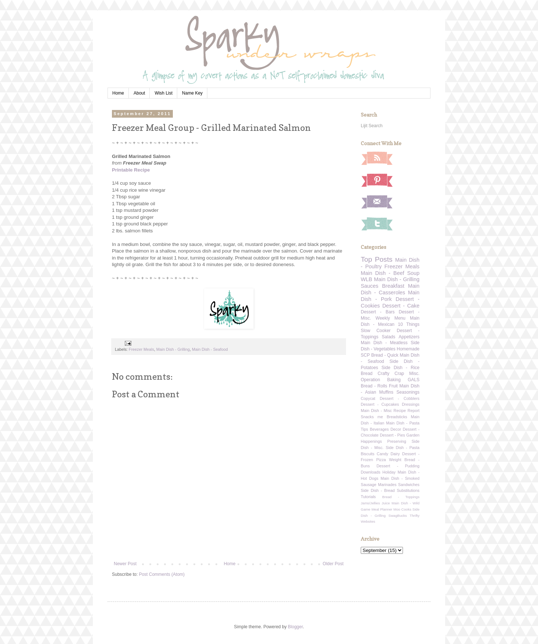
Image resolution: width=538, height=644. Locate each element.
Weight (395, 459)
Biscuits (367, 454)
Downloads (370, 472)
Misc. (414, 373)
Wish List (163, 93)
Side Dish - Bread (378, 490)
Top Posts (376, 259)
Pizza (381, 459)
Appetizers (409, 336)
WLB (366, 279)
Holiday (389, 472)
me (380, 417)
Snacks (367, 417)
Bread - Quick (384, 355)
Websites (368, 521)
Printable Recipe (131, 170)
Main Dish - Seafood (210, 349)
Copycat (368, 398)
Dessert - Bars (378, 311)
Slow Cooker (375, 330)
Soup (413, 273)
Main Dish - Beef (382, 273)
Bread (366, 373)
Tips (364, 429)
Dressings (410, 404)
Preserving (396, 441)
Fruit (393, 386)
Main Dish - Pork (390, 296)
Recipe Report (406, 410)
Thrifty (414, 516)
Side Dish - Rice (400, 367)
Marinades (387, 484)
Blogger (295, 626)
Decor (395, 429)
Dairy (395, 454)
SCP (365, 355)
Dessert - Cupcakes (380, 404)
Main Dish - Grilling (173, 349)
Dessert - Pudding (398, 466)
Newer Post (125, 563)
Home (118, 93)
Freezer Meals (141, 349)
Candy (382, 454)
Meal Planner (381, 509)
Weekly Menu (390, 318)
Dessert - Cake (400, 306)
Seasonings (407, 392)
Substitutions (408, 490)
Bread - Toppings (400, 497)
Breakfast (393, 286)
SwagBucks (397, 516)
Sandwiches (408, 484)
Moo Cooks (402, 509)
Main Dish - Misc (376, 410)
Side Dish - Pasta (402, 447)
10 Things (408, 324)
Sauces (369, 286)
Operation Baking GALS (390, 379)
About (139, 93)
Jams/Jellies (370, 503)
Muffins (386, 392)
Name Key (192, 93)
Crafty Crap (391, 373)
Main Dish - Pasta (402, 423)
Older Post (333, 563)
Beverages (379, 429)
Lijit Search (371, 125)
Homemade (408, 349)
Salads (388, 336)
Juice (386, 503)
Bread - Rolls (374, 386)
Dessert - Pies (392, 435)
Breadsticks (397, 417)
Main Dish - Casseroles (390, 289)
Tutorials (368, 496)
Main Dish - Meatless (384, 342)
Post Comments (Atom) (162, 574)
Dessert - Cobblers (399, 398)
